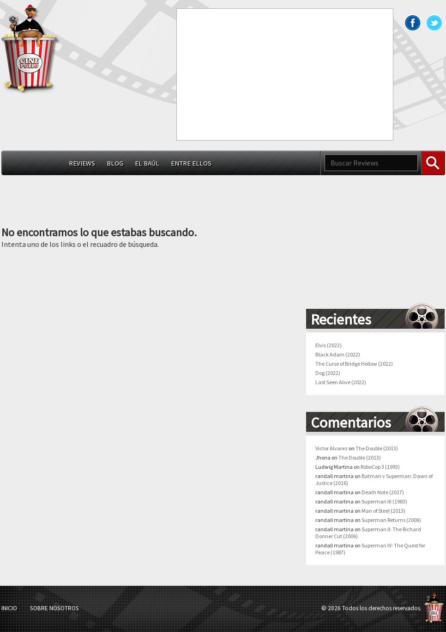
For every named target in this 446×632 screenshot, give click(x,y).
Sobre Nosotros (54, 608)
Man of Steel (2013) (383, 510)
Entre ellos (191, 163)
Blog (115, 163)
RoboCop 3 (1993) (380, 466)
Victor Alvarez (331, 448)
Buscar (433, 163)
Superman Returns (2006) (391, 519)
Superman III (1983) (384, 501)
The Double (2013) (377, 448)
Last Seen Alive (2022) (340, 382)
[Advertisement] (266, 73)
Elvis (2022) (328, 345)
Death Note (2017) (383, 492)
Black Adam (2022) (337, 354)
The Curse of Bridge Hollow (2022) (354, 363)
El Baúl (147, 163)
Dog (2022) (327, 372)
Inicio (9, 608)
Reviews (82, 163)
